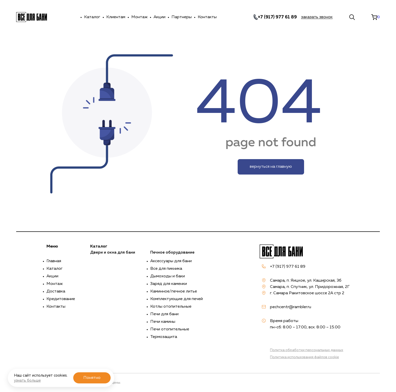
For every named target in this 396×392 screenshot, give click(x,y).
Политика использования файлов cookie (304, 357)
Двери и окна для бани (112, 253)
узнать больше (27, 380)
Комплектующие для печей (176, 299)
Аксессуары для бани (171, 261)
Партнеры (181, 17)
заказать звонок (317, 17)
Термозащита (163, 337)
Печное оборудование (172, 253)
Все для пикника (166, 269)
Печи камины (162, 322)
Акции (159, 17)
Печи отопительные (169, 329)
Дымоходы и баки (167, 276)
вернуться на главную (271, 167)
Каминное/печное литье (173, 291)
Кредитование (60, 299)
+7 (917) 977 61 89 (277, 17)
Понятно (92, 378)
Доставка (55, 291)
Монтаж (139, 17)
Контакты (207, 17)
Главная (53, 261)
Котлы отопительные (170, 307)
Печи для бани (164, 314)
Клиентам (115, 17)
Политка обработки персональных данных (306, 350)
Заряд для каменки (168, 284)
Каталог (92, 17)
